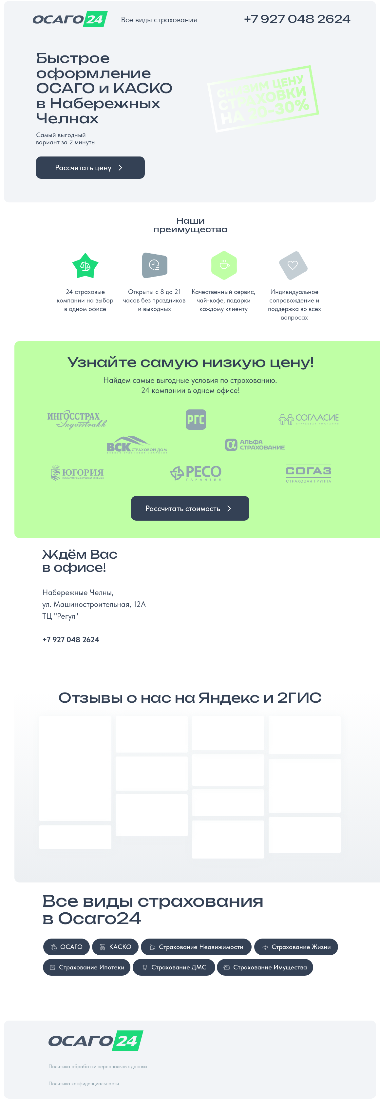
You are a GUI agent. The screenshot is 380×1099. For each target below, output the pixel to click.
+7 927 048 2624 (297, 19)
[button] (90, 167)
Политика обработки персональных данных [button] (97, 1066)
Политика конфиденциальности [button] (83, 1083)
